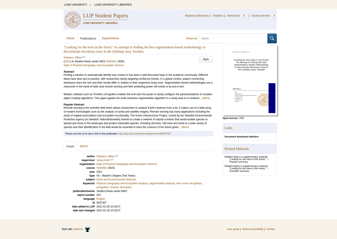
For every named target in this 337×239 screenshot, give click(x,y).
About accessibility (252, 229)
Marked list (237, 15)
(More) (206, 98)
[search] (233, 38)
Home (70, 38)
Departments (110, 38)
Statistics (218, 15)
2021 (67, 61)
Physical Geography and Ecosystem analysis (122, 183)
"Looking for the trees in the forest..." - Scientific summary (249, 169)
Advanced (191, 38)
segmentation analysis (162, 183)
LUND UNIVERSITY (75, 4)
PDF (241, 118)
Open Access (230, 118)
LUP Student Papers (105, 15)
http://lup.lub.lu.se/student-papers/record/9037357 (145, 133)
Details (70, 146)
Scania (114, 187)
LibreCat (82, 229)
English (101, 198)
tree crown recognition (189, 183)
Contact (270, 229)
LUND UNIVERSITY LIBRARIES (113, 4)
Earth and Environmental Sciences (116, 179)
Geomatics (125, 187)
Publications (88, 38)
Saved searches (264, 15)
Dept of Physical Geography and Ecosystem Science (94, 65)
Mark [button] (206, 59)
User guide (233, 229)
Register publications (197, 15)
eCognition (103, 187)
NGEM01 (111, 61)
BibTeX (84, 146)
